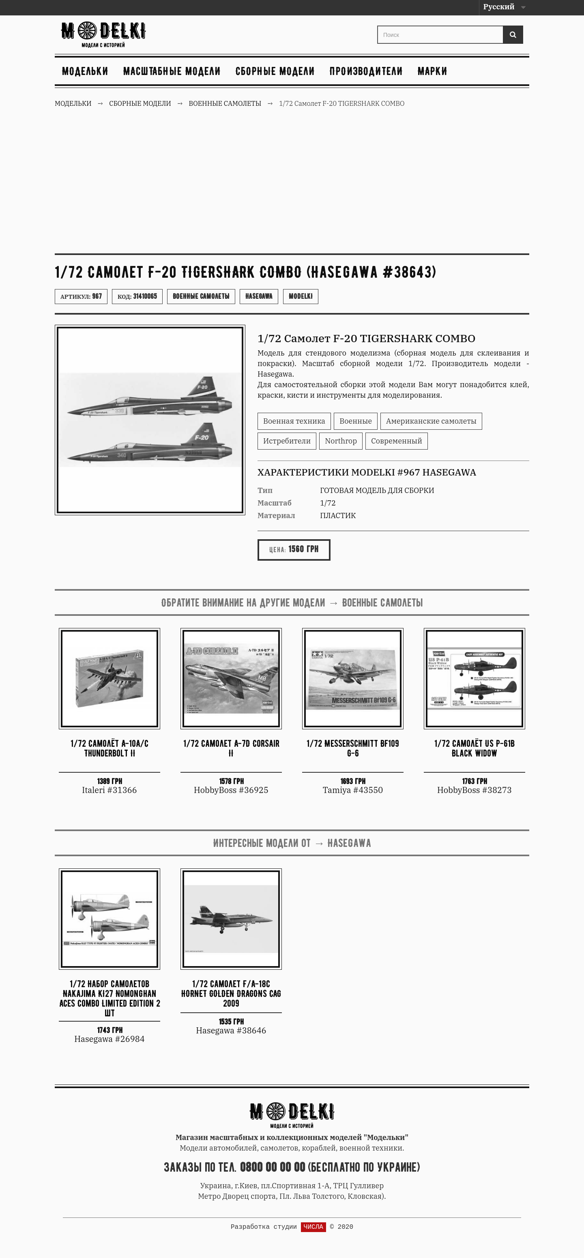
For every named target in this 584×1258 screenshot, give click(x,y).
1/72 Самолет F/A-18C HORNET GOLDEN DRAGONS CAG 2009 (231, 993)
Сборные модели (275, 71)
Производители (366, 71)
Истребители (287, 441)
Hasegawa (259, 296)
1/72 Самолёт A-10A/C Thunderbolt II (109, 748)
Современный (396, 441)
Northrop (341, 441)
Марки (433, 71)
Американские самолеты (431, 421)
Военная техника (294, 421)
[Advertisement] (292, 186)
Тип (265, 490)
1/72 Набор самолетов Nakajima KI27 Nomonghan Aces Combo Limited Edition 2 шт (109, 998)
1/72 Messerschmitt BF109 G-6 (353, 748)
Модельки (85, 71)
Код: (137, 296)
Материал (276, 515)
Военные (355, 421)
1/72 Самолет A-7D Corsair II (231, 748)
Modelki (301, 296)
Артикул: (81, 296)
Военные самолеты (201, 296)
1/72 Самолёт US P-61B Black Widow (474, 748)
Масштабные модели (172, 71)
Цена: (277, 549)
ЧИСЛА (313, 1227)
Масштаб (275, 503)
